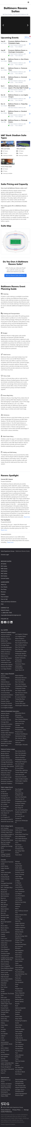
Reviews (3, 592)
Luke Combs (18, 900)
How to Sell (4, 599)
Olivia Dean (18, 965)
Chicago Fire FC (5, 798)
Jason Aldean (5, 1048)
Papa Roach (18, 969)
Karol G (3, 1073)
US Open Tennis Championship (19, 1090)
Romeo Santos (19, 1001)
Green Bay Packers (6, 658)
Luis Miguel (18, 893)
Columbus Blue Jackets (7, 766)
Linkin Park (18, 885)
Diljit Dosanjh (5, 977)
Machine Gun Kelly (20, 902)
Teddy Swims (19, 1038)
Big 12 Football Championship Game (7, 839)
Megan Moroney (20, 923)
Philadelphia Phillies (21, 686)
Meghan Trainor (19, 925)
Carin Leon (4, 938)
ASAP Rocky (4, 866)
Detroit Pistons (5, 730)
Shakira (17, 1014)
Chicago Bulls (5, 722)
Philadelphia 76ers (20, 729)
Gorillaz (3, 1014)
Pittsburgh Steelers (20, 653)
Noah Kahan (18, 961)
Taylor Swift (18, 1036)
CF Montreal (4, 793)
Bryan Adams (5, 928)
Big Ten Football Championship (5, 843)
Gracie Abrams (5, 1016)
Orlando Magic (19, 727)
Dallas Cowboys (5, 651)
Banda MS (4, 891)
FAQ (2, 604)
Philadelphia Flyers (20, 759)
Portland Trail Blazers (21, 734)
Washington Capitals (21, 781)
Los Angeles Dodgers (7, 707)
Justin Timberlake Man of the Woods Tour (7, 1064)
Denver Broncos (5, 654)
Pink (16, 986)
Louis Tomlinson (20, 891)
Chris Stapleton (5, 949)
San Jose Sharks (19, 764)
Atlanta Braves (5, 682)
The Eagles (18, 1042)
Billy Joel (3, 902)
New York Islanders (20, 753)
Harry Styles (4, 1025)
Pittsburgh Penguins (21, 761)
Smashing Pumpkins (21, 1021)
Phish (16, 984)
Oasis (16, 963)
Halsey (3, 1023)
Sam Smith (18, 1010)
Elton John (4, 997)
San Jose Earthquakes (21, 810)
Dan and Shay (5, 962)
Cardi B (3, 936)
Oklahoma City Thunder (19, 724)
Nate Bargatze (19, 950)
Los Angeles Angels (6, 705)
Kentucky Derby (5, 1090)
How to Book (4, 596)
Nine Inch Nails (19, 959)
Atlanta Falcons (5, 636)
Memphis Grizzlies (6, 743)
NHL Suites (4, 573)
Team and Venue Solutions (8, 601)
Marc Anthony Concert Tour (21, 911)
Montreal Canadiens (6, 781)
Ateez (2, 881)
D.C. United (4, 804)
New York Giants (20, 647)
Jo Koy (3, 1052)
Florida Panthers (5, 775)
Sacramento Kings (20, 736)
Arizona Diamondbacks (5, 676)
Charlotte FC (4, 796)
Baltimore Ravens (6, 639)
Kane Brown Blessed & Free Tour (7, 1070)
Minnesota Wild (5, 779)
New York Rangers (20, 755)
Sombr (17, 1023)
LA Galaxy (4, 815)
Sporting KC (18, 814)
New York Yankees (20, 684)
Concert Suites (5, 578)
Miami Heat (4, 745)
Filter (27, 37)
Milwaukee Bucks (20, 713)
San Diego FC (19, 807)
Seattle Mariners (19, 695)
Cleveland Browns (6, 649)
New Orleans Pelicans (21, 719)
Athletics (3, 680)
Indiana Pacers (5, 737)
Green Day (4, 1018)
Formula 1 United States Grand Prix (6, 1087)
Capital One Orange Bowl (6, 847)
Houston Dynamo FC (7, 811)
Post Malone (18, 991)
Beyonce (3, 898)
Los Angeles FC (5, 817)
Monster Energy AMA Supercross (21, 937)
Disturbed (3, 983)
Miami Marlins (19, 675)
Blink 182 (3, 911)
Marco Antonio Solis (21, 914)
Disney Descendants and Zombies (6, 979)
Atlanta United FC (6, 789)
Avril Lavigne (4, 885)
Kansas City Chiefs (6, 666)
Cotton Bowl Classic (21, 830)
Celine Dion (4, 943)
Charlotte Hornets (6, 720)
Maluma (17, 906)
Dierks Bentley (5, 974)
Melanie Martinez (20, 927)
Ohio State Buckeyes (21, 838)
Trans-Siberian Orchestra (19, 1056)
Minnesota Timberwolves (19, 716)
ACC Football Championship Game (7, 829)
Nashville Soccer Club (7, 821)
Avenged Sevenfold (6, 883)
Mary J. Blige (18, 919)
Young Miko (18, 1069)
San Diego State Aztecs (19, 851)
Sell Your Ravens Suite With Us (15, 275)
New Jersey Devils (20, 751)
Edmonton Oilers (5, 772)
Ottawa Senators (20, 757)
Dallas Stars (4, 768)
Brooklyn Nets (5, 717)
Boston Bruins (5, 753)
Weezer (17, 1065)
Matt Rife (17, 921)
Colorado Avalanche (7, 764)
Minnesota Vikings (20, 640)
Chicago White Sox (6, 690)
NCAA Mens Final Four (21, 834)
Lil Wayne (18, 883)
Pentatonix (18, 980)
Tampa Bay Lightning (21, 770)
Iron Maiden (4, 1033)
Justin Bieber (4, 1061)
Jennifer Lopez (5, 1050)
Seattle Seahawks (20, 658)
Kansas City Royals (6, 703)
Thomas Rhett (19, 1048)
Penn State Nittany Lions (20, 841)
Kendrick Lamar (19, 872)
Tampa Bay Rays (20, 699)
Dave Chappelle (5, 966)
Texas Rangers (19, 701)
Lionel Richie (18, 887)
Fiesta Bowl (18, 832)
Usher (17, 1063)
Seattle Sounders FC (21, 812)
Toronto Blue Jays (20, 703)
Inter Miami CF (5, 813)
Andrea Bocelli (5, 877)
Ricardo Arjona (19, 995)
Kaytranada (18, 866)
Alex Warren (4, 874)
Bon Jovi (3, 913)
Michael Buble (19, 932)
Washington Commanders (19, 667)
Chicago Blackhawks (7, 762)
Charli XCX (4, 945)
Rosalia (17, 1003)
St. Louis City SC (19, 816)
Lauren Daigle (19, 878)
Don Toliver (4, 987)
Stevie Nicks (18, 1025)
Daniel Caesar (5, 964)
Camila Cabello (5, 932)
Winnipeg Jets (19, 783)
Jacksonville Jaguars (6, 664)
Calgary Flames (5, 757)
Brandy (3, 919)
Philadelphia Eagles (21, 651)
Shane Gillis (18, 1016)
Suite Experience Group (7, 551)
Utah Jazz (18, 742)
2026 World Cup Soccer (5, 1080)
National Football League (8, 632)
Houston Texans (5, 660)
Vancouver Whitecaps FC (21, 821)
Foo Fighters (4, 1006)
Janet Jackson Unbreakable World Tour (6, 1044)
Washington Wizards (21, 744)
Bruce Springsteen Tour (6, 922)
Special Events (5, 1077)
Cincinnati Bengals (6, 647)
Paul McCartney (19, 972)
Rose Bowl (18, 844)
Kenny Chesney (19, 874)
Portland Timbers (20, 803)
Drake (2, 989)
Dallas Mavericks (6, 726)
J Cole (2, 1038)
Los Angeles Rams (20, 636)
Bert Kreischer (5, 896)
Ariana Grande (5, 879)
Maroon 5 (18, 917)
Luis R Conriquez (20, 895)
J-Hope (3, 1040)
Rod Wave (18, 997)
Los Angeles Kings (6, 777)
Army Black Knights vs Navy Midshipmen (7, 835)
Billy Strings (4, 904)
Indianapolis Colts (6, 662)
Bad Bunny (4, 889)
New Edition (18, 952)
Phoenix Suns (19, 731)
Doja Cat (3, 985)
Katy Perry (18, 863)
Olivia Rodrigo (19, 967)
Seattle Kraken (19, 766)
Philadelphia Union (20, 801)
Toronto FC (18, 818)
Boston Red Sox (5, 686)
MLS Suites (4, 576)
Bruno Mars (4, 925)
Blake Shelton (5, 909)
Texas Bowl (18, 855)
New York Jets (19, 649)
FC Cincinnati (5, 806)
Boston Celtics (5, 715)
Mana (17, 908)
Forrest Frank (4, 1008)
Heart (2, 1027)
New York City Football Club (19, 794)
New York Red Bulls (20, 797)
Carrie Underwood (6, 940)
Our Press (3, 589)
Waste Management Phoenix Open (21, 1094)
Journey (3, 1058)
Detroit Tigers (5, 699)
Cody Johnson (5, 955)
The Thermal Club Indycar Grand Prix (20, 1086)
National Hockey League (8, 749)
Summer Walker (19, 1029)
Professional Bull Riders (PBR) (6, 1095)
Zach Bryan (18, 1074)
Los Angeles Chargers (21, 634)
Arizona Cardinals (6, 634)
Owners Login (5, 554)
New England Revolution (19, 790)
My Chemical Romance (19, 947)
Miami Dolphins (19, 638)
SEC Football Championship (19, 847)
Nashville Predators (6, 783)
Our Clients (4, 587)
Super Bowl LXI (19, 670)
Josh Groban (4, 1056)
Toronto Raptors (19, 740)
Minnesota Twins (20, 680)
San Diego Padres (20, 690)
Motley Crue (18, 942)
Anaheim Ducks (5, 751)
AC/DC (3, 864)
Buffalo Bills (4, 641)
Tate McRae (18, 1033)
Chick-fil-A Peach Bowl (6, 851)
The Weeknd (18, 1046)
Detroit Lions (4, 656)
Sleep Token (18, 1018)
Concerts (3, 859)
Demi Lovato (4, 972)
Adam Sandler (5, 868)
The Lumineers (19, 1044)
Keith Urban (18, 868)
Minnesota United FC (7, 819)
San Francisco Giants (21, 692)
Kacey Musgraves (6, 1067)
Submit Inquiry (5, 610)
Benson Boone (5, 894)
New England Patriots (21, 643)
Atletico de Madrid (6, 1083)
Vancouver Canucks (20, 776)
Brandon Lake (5, 917)
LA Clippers (4, 739)
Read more (27, 517)
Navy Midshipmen (20, 836)
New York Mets (19, 682)
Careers (3, 594)
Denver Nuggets (5, 728)
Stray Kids (18, 1027)
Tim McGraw (18, 1050)
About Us (3, 584)
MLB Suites (4, 571)
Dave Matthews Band (7, 968)
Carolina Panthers (6, 643)
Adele (2, 870)
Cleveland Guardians (7, 695)
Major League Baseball (7, 673)
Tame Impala (19, 1031)
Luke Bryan (18, 898)
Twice (17, 1059)
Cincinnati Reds (5, 692)
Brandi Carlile (5, 915)
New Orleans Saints (21, 645)
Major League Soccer (7, 787)
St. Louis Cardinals (20, 697)
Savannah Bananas (21, 1079)
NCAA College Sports (7, 826)
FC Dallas (3, 808)
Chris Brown (4, 947)
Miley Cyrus (18, 934)
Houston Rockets (6, 735)
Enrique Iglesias (5, 999)
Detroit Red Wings (6, 770)
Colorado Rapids (5, 800)
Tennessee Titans (20, 664)
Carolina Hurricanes (6, 760)
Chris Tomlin (4, 951)
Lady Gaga (18, 876)
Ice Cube (3, 1029)
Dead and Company (6, 970)
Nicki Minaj (18, 957)
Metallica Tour (19, 929)
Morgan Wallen (19, 940)
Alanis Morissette (6, 872)
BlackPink (4, 906)
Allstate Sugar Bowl (6, 832)
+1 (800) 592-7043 (6, 612)
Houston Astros (5, 701)
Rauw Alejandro (20, 993)
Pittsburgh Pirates (20, 688)
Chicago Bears (5, 645)
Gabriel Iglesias (5, 1010)
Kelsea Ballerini (19, 870)
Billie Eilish (4, 900)
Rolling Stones (19, 999)
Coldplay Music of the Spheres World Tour (7, 958)
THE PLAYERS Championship (19, 1082)
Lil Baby (17, 880)
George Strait (4, 1012)
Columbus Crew (5, 802)
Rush (16, 1006)
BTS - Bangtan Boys (6, 887)
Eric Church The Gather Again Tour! (6, 1002)
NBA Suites (4, 568)
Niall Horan (18, 954)
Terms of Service (5, 1110)
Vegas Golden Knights (21, 779)
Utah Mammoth (19, 774)
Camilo (3, 934)
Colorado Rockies (6, 697)
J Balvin (3, 1036)
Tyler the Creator (20, 1061)
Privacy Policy (16, 1110)
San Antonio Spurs (20, 738)
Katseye (17, 861)
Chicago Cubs (5, 688)
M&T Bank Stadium (7, 14)
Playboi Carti (19, 988)
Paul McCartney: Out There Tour (21, 975)
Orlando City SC (19, 799)
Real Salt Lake (19, 805)
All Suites (3, 563)
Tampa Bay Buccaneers (18, 661)
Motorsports (4, 1092)
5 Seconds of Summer (7, 862)
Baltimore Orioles (6, 684)
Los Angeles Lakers (6, 741)
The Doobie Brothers (21, 1040)
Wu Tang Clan (19, 1067)
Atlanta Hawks (5, 713)
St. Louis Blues (19, 768)
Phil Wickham (19, 982)
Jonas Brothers (5, 1054)
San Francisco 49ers (21, 655)
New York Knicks (20, 721)
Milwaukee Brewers (20, 677)
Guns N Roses (5, 1021)
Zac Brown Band (20, 1072)
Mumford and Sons (20, 944)
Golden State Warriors (7, 732)
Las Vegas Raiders (6, 669)
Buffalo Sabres (5, 755)
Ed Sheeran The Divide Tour (7, 994)
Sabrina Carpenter (20, 1008)
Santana (17, 1012)
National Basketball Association (10, 711)
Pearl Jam (18, 978)
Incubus (3, 1031)
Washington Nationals (21, 705)
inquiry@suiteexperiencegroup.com (11, 615)
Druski (3, 991)
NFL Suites (4, 566)
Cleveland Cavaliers (6, 724)
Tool (16, 1053)
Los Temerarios (19, 889)
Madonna (18, 904)
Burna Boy (4, 930)
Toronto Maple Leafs (21, 772)
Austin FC (3, 791)
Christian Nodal (5, 953)
